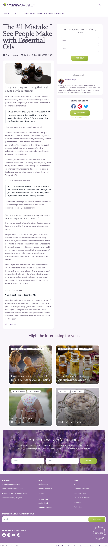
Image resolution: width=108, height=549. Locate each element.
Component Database (88, 546)
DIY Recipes (64, 391)
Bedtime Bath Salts (69, 422)
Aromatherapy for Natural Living (14, 493)
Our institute (43, 484)
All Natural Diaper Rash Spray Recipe (22, 420)
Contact (41, 493)
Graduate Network (45, 508)
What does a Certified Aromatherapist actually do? (74, 377)
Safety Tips (78, 502)
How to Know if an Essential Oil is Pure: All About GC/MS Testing (30, 377)
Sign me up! (10, 324)
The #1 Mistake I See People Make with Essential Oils (44, 13)
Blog (16, 13)
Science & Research (20, 349)
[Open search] (99, 5)
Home (6, 13)
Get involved (43, 503)
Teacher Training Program (12, 498)
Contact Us (103, 546)
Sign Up (88, 461)
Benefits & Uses (19, 391)
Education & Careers (68, 349)
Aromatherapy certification (13, 489)
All (74, 484)
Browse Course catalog (11, 484)
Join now (80, 58)
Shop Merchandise (45, 489)
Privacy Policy (73, 546)
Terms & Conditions (58, 546)
